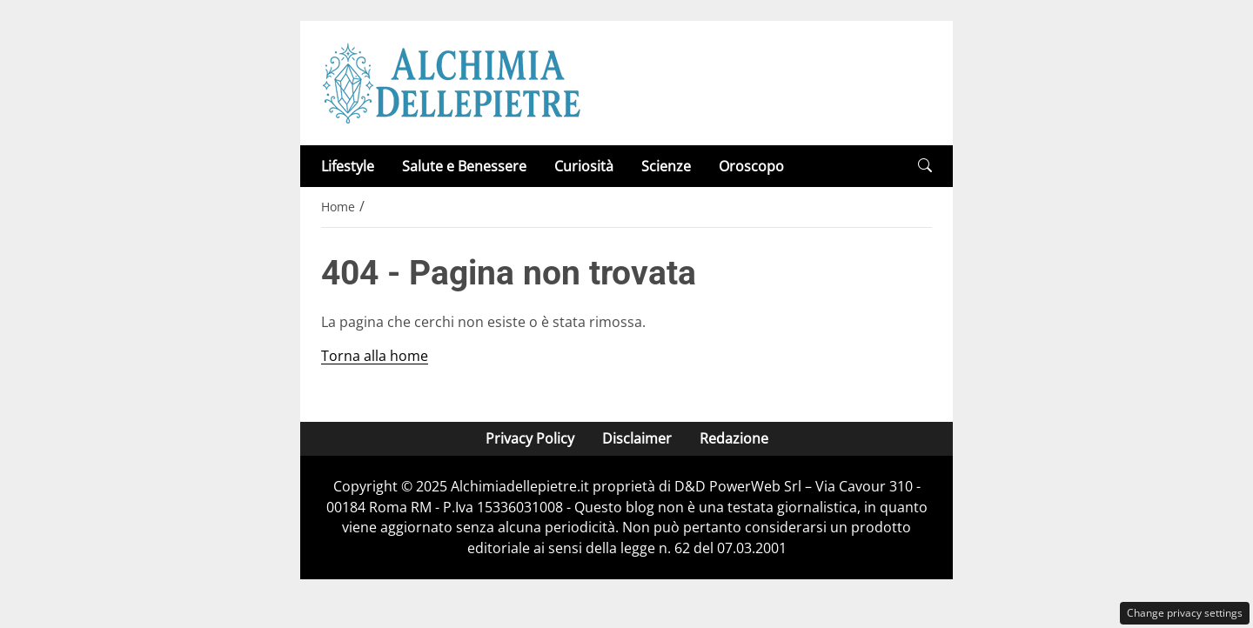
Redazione (734, 438)
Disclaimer (637, 438)
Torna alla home (374, 355)
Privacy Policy (530, 438)
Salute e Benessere (464, 166)
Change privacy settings (1185, 612)
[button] (925, 166)
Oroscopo (751, 166)
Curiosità (583, 166)
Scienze (666, 166)
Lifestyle (347, 166)
